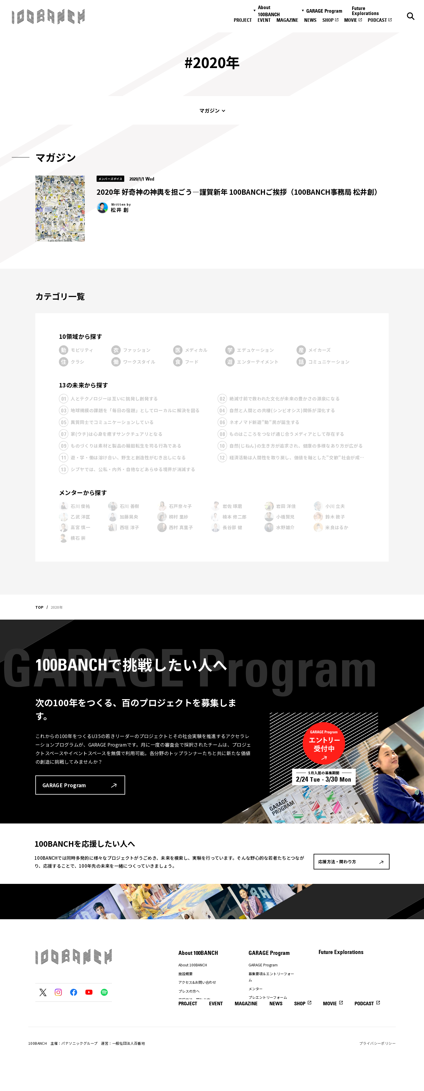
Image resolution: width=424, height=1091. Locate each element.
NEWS (310, 20)
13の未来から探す (83, 385)
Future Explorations (365, 10)
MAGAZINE (287, 20)
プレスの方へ (189, 990)
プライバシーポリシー (377, 1069)
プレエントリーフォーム (268, 997)
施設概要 (185, 973)
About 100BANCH (269, 10)
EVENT (264, 20)
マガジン (209, 110)
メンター (256, 988)
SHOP (328, 20)
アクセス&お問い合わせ (197, 982)
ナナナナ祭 (187, 1008)
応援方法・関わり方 (194, 999)
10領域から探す (80, 336)
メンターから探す (83, 492)
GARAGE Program (324, 11)
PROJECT (243, 20)
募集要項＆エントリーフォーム (271, 977)
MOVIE (350, 20)
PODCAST (377, 20)
